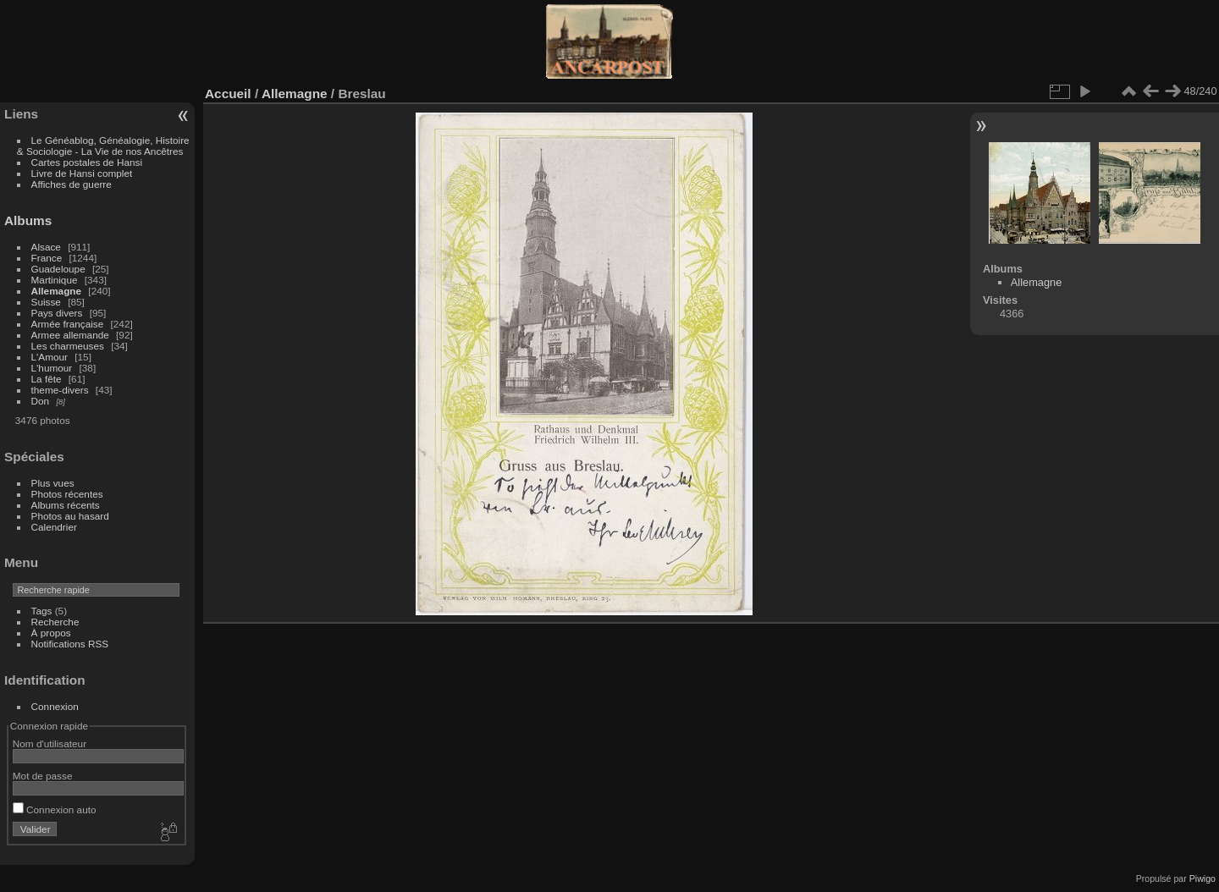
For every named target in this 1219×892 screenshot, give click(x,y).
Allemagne (56, 290)
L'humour (52, 367)
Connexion (55, 706)
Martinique (54, 279)
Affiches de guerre (71, 184)
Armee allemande (70, 334)
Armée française (67, 323)
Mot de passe (43, 775)
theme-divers (60, 389)
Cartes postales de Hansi (86, 162)
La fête (46, 378)
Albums (28, 220)
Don (40, 400)
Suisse (46, 301)
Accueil (228, 93)
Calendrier (54, 526)
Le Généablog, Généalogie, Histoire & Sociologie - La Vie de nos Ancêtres (103, 146)
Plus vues (52, 482)
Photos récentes (67, 493)
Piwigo (1202, 878)
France (47, 257)
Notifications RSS (70, 643)
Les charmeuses (67, 345)
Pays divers (57, 312)
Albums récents (65, 504)
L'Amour (49, 356)
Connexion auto (55, 809)
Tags (41, 610)
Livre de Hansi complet (82, 173)
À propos (51, 632)
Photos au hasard (70, 515)
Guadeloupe (58, 268)
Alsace (46, 246)
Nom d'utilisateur (49, 743)
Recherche (55, 621)
